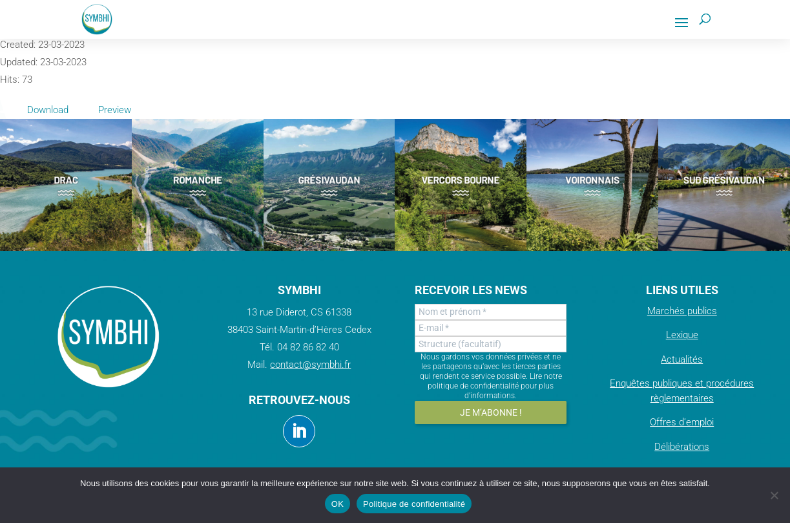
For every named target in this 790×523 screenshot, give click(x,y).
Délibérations (681, 447)
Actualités (682, 359)
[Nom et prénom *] (490, 312)
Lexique (682, 335)
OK (337, 504)
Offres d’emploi (682, 422)
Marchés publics (682, 311)
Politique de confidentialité (414, 504)
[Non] (773, 495)
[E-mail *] (490, 328)
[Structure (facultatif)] (490, 344)
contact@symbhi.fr (310, 364)
